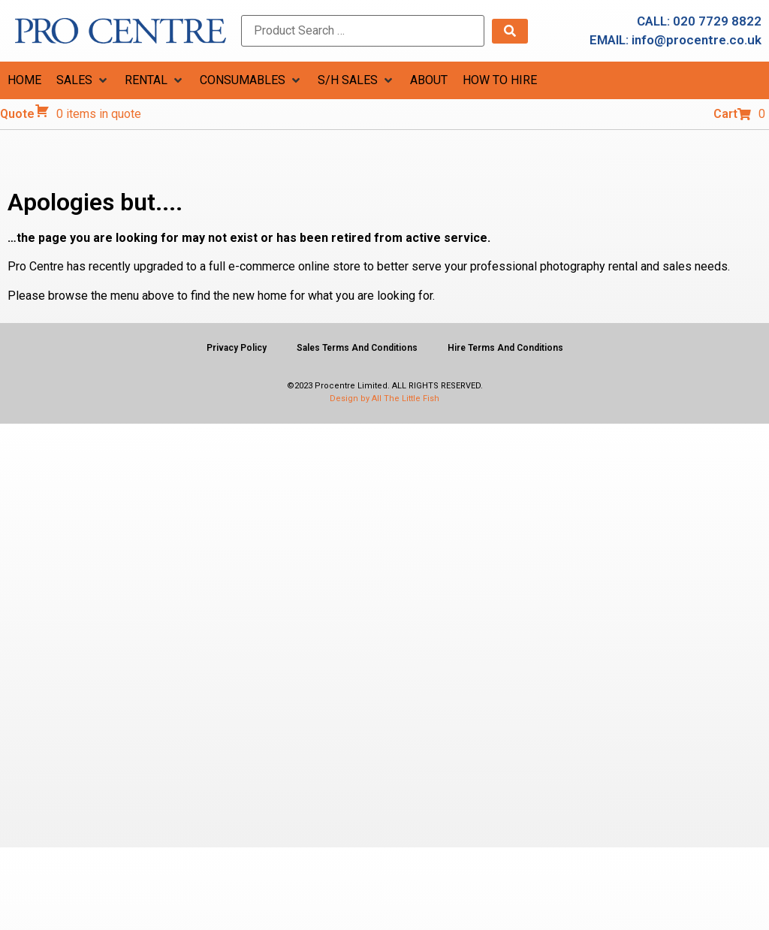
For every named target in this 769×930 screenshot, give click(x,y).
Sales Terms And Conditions (357, 348)
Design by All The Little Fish (384, 398)
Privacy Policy (237, 348)
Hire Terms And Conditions (505, 348)
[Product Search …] (362, 31)
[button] (83, 80)
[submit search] (510, 31)
